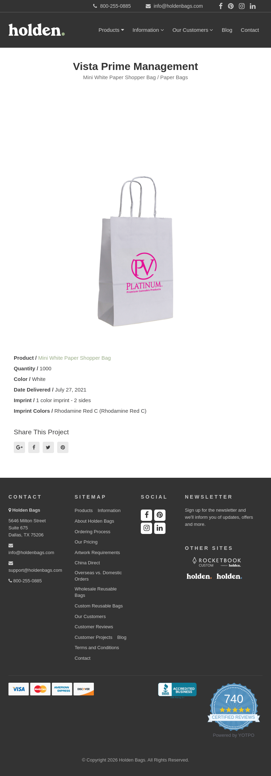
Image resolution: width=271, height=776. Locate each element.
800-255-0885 (25, 580)
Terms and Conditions (97, 647)
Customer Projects (94, 637)
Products (111, 30)
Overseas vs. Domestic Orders (98, 576)
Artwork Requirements (97, 552)
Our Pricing (86, 542)
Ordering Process (92, 531)
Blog (227, 30)
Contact (250, 30)
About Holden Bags (94, 521)
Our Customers (193, 30)
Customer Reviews (94, 626)
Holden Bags (26, 510)
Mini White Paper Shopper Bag (74, 358)
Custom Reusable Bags (99, 606)
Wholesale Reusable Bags (96, 592)
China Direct (87, 562)
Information (148, 30)
